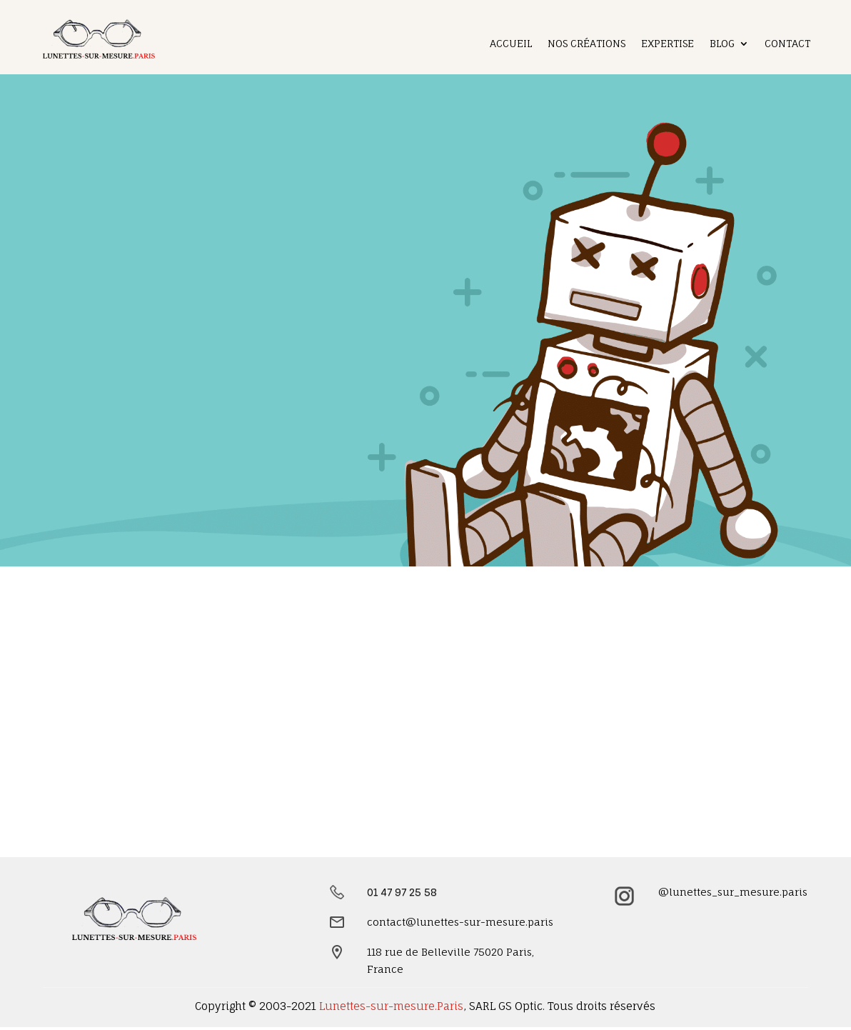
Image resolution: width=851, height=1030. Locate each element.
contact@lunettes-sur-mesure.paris (460, 922)
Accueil (511, 44)
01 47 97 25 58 (402, 892)
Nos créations (586, 44)
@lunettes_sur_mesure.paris (732, 892)
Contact (787, 44)
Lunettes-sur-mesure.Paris (391, 1006)
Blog (722, 44)
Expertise (667, 44)
